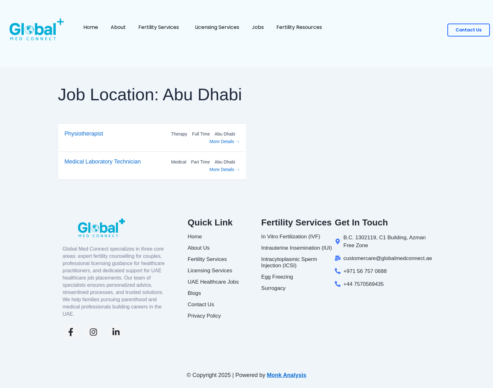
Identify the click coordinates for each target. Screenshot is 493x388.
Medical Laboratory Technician (102, 161)
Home (90, 26)
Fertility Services (160, 26)
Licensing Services (217, 26)
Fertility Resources (300, 26)
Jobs (258, 26)
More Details (224, 141)
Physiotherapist (83, 133)
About (118, 26)
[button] (181, 26)
